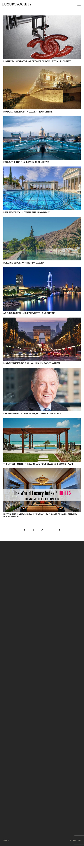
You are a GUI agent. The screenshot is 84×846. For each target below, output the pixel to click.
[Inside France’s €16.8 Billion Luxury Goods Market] (42, 319)
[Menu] (80, 4)
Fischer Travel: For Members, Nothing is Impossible (32, 413)
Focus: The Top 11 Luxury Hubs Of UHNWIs (26, 162)
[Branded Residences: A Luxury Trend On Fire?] (42, 67)
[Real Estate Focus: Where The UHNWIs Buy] (42, 168)
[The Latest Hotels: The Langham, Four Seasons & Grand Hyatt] (42, 419)
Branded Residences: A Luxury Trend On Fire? (28, 111)
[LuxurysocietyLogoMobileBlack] (17, 4)
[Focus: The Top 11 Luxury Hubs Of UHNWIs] (42, 118)
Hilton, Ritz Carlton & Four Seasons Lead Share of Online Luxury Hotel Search (40, 515)
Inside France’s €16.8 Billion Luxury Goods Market (31, 363)
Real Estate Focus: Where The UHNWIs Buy (26, 212)
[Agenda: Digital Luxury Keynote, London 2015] (42, 269)
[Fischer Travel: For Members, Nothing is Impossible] (42, 369)
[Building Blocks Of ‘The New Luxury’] (42, 218)
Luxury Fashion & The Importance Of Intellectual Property (37, 61)
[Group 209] (42, 730)
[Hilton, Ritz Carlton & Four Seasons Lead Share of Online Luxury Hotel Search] (42, 470)
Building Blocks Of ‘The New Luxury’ (23, 262)
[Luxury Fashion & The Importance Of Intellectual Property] (42, 17)
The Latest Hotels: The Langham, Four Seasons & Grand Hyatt (38, 464)
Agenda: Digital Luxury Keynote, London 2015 (29, 313)
